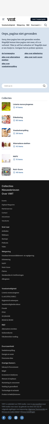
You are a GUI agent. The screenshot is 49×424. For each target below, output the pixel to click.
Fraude (4, 308)
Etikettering (6, 259)
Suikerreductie (7, 333)
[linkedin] (16, 418)
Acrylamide (6, 316)
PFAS (4, 312)
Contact (4, 213)
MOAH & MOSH (7, 320)
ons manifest (37, 404)
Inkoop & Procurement (10, 367)
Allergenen (5, 279)
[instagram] (22, 418)
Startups (5, 239)
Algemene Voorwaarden (36, 409)
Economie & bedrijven (10, 375)
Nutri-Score (6, 267)
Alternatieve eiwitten (9, 329)
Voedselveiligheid (9, 288)
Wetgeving (6, 251)
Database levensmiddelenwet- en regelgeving (18, 256)
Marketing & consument (10, 383)
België (4, 371)
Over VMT (8, 193)
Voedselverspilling (8, 350)
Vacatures (5, 221)
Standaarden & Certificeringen (13, 275)
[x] (10, 418)
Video (4, 247)
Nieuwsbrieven (10, 189)
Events (4, 201)
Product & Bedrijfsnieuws (11, 394)
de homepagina (8, 53)
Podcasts (5, 243)
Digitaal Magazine (8, 205)
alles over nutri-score (33, 57)
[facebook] (4, 418)
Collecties (7, 186)
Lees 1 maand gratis (39, 19)
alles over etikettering (33, 53)
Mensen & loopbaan (9, 379)
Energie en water (8, 354)
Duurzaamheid (8, 346)
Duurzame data (7, 358)
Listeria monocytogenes (10, 293)
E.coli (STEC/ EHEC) (9, 297)
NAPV (4, 263)
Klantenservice (7, 209)
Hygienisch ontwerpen (10, 300)
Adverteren (6, 217)
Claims (4, 271)
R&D (3, 325)
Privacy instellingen (28, 412)
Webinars (5, 235)
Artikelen (5, 231)
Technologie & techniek (10, 390)
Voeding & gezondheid (10, 387)
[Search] (44, 86)
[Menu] (3, 19)
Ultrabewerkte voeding (10, 337)
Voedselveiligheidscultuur (11, 304)
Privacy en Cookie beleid (10, 412)
